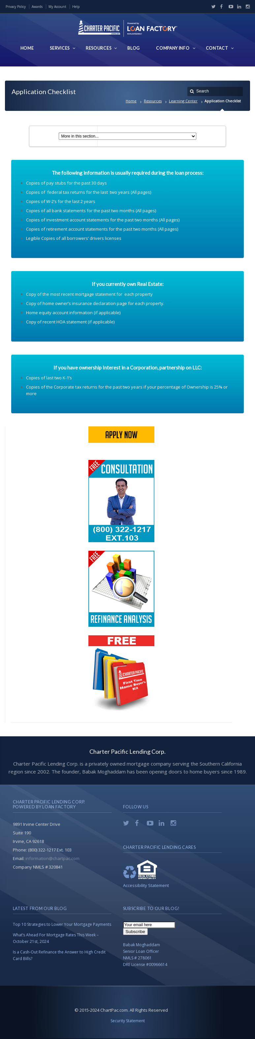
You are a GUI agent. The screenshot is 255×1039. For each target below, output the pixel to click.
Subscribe (135, 931)
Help (76, 6)
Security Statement (128, 1021)
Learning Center (183, 100)
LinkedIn (238, 6)
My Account (57, 6)
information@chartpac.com (52, 858)
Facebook (220, 6)
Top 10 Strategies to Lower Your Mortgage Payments (62, 924)
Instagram (174, 823)
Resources (153, 100)
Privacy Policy (16, 6)
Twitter (212, 6)
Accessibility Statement (146, 885)
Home (131, 100)
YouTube (229, 6)
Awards (37, 6)
